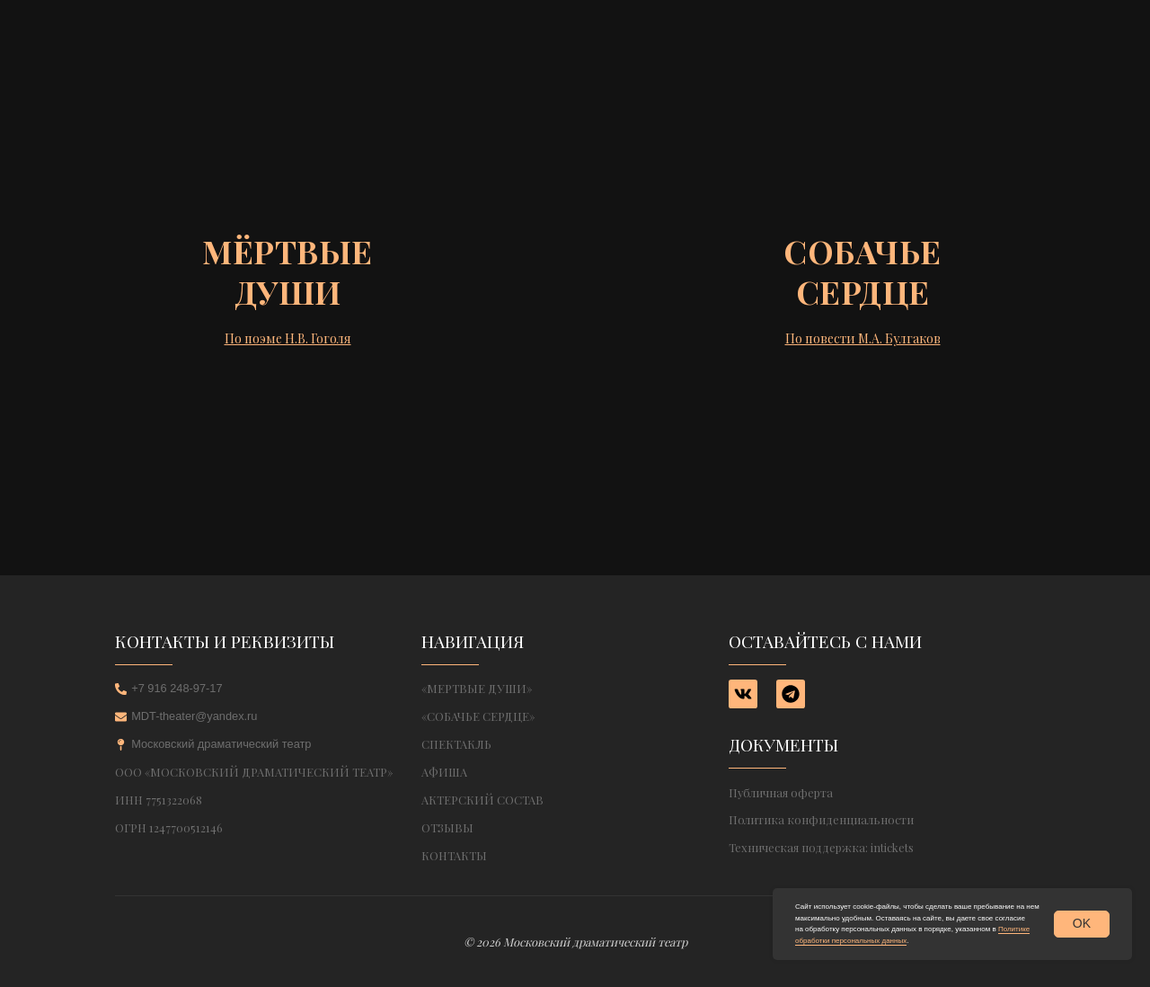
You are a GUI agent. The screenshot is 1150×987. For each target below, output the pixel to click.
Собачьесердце (862, 270)
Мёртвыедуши (287, 270)
